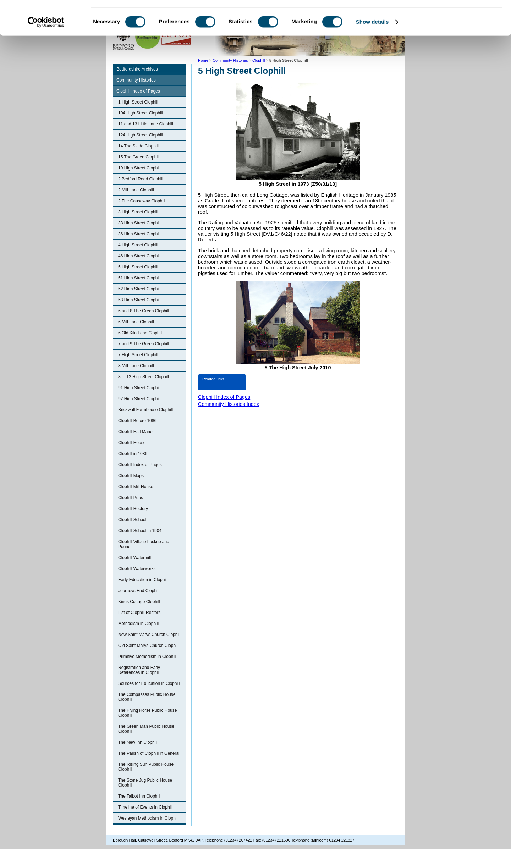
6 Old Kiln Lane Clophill (140, 332)
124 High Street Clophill (140, 135)
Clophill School (132, 519)
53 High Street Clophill (139, 299)
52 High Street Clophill (139, 288)
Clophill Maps (131, 475)
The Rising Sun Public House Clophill (146, 767)
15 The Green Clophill (139, 157)
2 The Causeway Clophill (141, 201)
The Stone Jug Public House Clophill (145, 783)
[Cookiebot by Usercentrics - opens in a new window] (46, 54)
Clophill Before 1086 (137, 420)
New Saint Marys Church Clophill (149, 634)
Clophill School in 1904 (139, 530)
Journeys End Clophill (138, 590)
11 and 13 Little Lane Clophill (145, 124)
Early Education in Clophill (142, 579)
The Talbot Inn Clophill (139, 796)
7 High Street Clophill (138, 354)
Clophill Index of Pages (138, 91)
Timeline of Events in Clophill (145, 807)
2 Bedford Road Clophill (140, 179)
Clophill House (131, 442)
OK (452, 18)
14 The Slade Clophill (138, 146)
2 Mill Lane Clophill (136, 190)
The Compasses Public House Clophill (146, 697)
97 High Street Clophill (139, 398)
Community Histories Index (228, 404)
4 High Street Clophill (138, 244)
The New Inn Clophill (138, 742)
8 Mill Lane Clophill (136, 365)
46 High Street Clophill (139, 255)
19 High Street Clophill (139, 168)
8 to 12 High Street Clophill (143, 376)
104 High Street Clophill (140, 113)
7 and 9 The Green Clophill (143, 343)
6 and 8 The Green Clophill (143, 310)
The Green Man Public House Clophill (146, 729)
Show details (372, 54)
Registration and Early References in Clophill (139, 670)
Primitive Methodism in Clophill (147, 656)
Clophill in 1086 (132, 453)
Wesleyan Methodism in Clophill (148, 818)
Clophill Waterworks (137, 568)
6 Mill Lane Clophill (136, 321)
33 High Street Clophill (139, 222)
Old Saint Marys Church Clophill (148, 645)
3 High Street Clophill (138, 212)
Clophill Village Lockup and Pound (143, 544)
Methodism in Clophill (138, 623)
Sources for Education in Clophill (149, 683)
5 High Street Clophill (138, 266)
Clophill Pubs (130, 497)
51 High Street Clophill (139, 277)
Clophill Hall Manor (136, 431)
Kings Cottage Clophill (139, 601)
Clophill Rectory (133, 508)
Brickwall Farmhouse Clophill (145, 409)
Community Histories (136, 80)
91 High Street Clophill (139, 387)
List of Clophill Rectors (139, 612)
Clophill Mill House (135, 486)
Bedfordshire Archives (137, 69)
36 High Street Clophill (139, 233)
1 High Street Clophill (138, 102)
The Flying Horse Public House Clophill (147, 713)
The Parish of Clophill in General (149, 753)
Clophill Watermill (134, 557)
